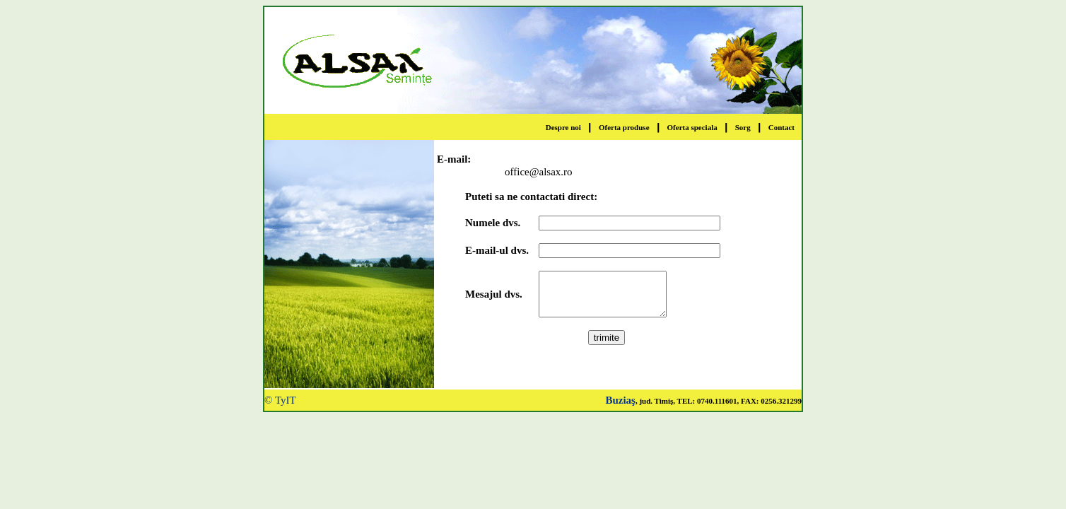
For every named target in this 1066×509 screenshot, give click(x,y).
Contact (781, 127)
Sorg (743, 127)
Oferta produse (624, 127)
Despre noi (563, 127)
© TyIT (280, 400)
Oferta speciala (692, 127)
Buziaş (620, 400)
